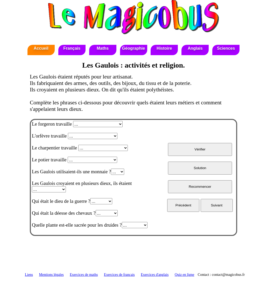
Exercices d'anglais (154, 275)
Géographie (133, 48)
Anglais (195, 48)
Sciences (226, 48)
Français (71, 48)
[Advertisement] (133, 256)
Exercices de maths (84, 275)
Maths (103, 48)
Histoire (164, 48)
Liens (29, 275)
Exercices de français (119, 275)
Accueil (41, 48)
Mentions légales (51, 275)
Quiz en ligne (184, 275)
